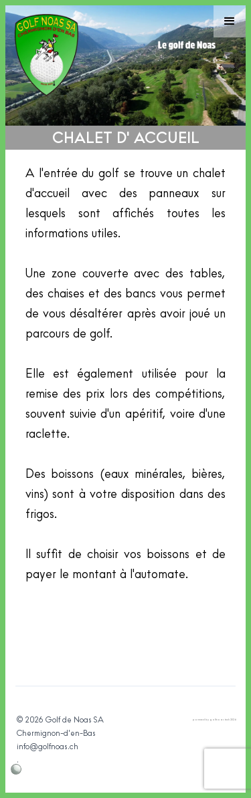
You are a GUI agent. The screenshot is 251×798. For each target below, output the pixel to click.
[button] (230, 21)
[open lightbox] (125, 658)
